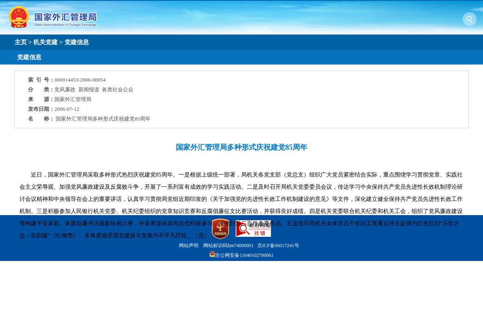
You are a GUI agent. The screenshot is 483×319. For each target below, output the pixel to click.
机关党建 (45, 42)
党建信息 (77, 42)
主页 (21, 42)
